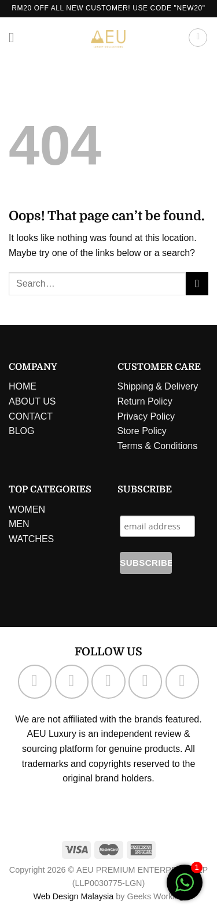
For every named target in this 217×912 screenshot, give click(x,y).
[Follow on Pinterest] (182, 681)
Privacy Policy (146, 416)
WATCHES (31, 539)
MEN (19, 524)
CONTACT (31, 416)
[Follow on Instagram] (72, 681)
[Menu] (16, 37)
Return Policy (144, 401)
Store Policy (142, 431)
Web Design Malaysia (73, 896)
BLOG (21, 431)
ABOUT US (32, 401)
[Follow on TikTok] (108, 681)
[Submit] (197, 283)
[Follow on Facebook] (35, 681)
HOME (22, 386)
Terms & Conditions (157, 446)
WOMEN (27, 509)
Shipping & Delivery (157, 386)
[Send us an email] (145, 681)
